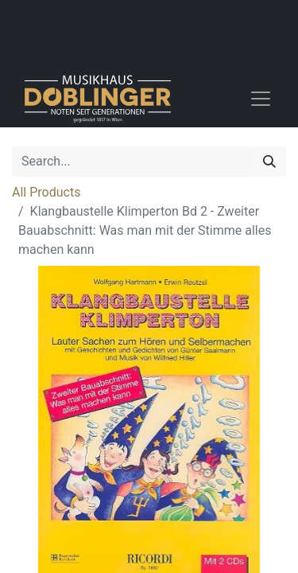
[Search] (269, 161)
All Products (46, 192)
